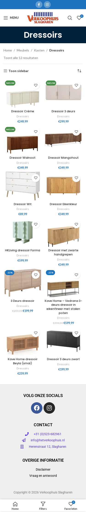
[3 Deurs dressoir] (22, 282)
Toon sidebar (18, 71)
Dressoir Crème (22, 111)
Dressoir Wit (23, 204)
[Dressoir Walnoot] (22, 139)
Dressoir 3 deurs (63, 111)
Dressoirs (23, 116)
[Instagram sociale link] (47, 4)
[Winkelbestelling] (79, 70)
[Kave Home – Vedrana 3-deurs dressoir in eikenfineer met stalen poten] (63, 282)
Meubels (23, 50)
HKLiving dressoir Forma (22, 250)
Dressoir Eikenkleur (63, 204)
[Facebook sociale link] (39, 4)
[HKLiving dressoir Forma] (22, 232)
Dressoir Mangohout (63, 158)
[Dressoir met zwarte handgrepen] (63, 232)
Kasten (39, 50)
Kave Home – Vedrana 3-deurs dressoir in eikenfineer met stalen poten (63, 307)
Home (7, 50)
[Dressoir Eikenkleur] (63, 186)
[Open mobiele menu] (11, 17)
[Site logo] (43, 17)
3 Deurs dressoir (22, 301)
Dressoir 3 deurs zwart (63, 359)
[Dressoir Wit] (22, 186)
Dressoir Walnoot (23, 158)
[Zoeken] (70, 17)
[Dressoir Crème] (22, 93)
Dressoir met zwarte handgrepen (63, 252)
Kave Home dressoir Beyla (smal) (23, 361)
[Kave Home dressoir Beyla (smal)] (22, 341)
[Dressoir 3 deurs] (63, 93)
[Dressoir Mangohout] (63, 139)
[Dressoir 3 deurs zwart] (63, 341)
